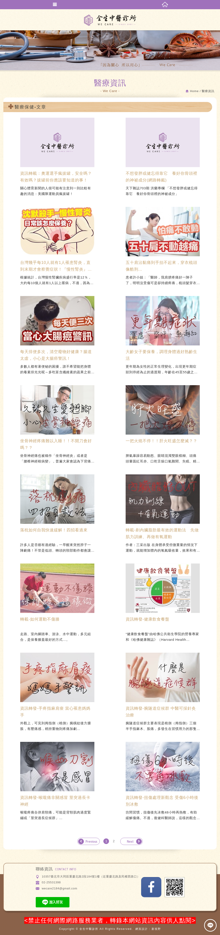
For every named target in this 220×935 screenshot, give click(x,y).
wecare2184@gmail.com (59, 888)
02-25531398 (51, 882)
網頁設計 (141, 929)
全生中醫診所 (110, 20)
